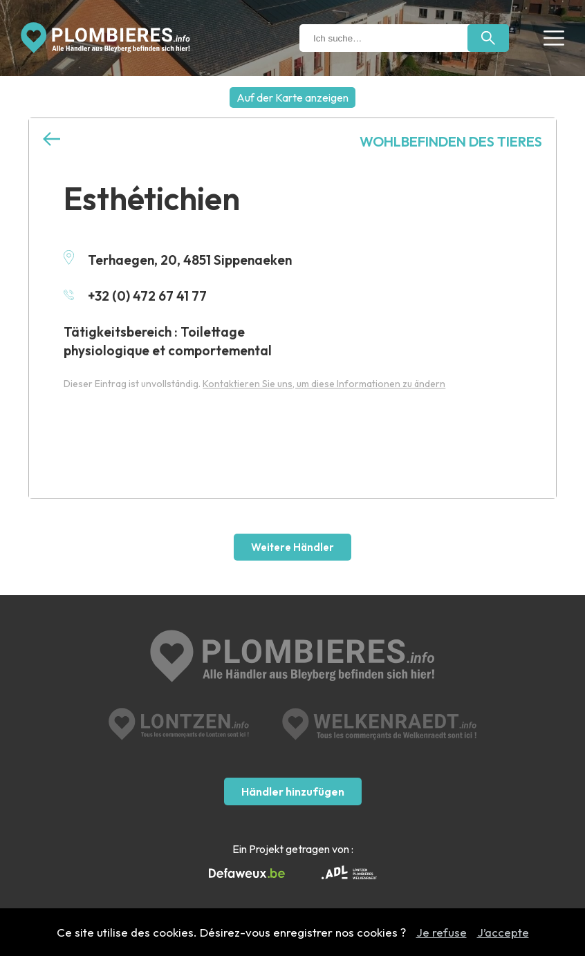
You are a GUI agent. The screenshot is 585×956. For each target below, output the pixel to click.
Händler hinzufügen (292, 791)
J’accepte (503, 932)
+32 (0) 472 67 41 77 (135, 296)
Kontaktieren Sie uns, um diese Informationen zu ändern (324, 383)
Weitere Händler (292, 547)
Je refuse (441, 932)
